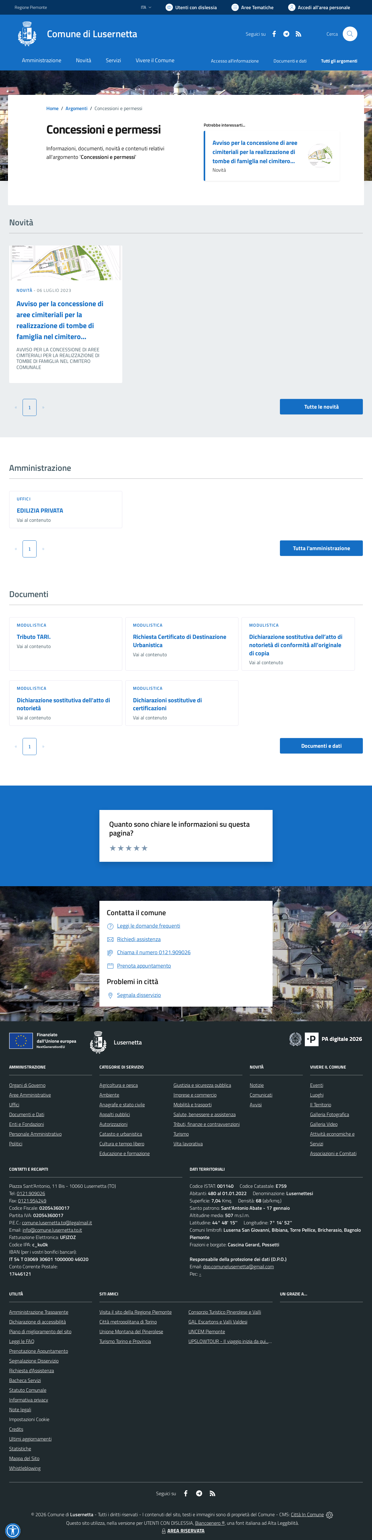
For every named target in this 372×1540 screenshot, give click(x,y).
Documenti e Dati (26, 1114)
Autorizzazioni (113, 1124)
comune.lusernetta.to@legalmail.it (57, 1222)
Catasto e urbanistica (120, 1133)
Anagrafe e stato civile (122, 1104)
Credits (16, 1429)
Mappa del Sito (24, 1458)
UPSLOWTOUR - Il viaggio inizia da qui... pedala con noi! (244, 1341)
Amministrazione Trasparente (38, 1312)
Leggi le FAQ (21, 1341)
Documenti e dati (321, 746)
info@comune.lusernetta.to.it (52, 1230)
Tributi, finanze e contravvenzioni (206, 1124)
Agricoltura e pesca (118, 1085)
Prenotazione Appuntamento (38, 1351)
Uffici (24, 499)
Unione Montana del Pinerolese (131, 1331)
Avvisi (256, 1104)
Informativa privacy (28, 1399)
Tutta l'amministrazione (321, 548)
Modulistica (31, 625)
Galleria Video (324, 1124)
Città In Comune (307, 1514)
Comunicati (261, 1094)
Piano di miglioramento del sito (40, 1331)
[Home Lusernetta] (76, 33)
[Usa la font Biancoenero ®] (191, 7)
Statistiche (20, 1448)
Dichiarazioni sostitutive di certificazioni (167, 704)
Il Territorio (320, 1104)
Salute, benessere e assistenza (204, 1114)
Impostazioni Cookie (29, 1419)
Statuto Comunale (27, 1390)
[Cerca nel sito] (350, 34)
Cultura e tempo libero (121, 1143)
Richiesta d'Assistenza (31, 1370)
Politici (15, 1143)
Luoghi (317, 1094)
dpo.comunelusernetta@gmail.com (238, 1266)
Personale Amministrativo (35, 1133)
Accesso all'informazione (235, 60)
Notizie (257, 1085)
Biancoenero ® (210, 1523)
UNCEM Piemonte (206, 1331)
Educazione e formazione (124, 1153)
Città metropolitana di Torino (128, 1321)
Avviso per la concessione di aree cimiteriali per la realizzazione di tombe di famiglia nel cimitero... (255, 152)
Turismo (181, 1133)
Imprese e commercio (194, 1094)
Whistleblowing (25, 1468)
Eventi (316, 1085)
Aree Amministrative (30, 1094)
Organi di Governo (27, 1085)
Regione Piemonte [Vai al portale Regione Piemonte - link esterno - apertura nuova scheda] (31, 7)
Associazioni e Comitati (333, 1153)
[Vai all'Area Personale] (319, 7)
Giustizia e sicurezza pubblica (202, 1085)
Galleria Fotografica (329, 1114)
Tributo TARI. (34, 636)
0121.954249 (32, 1200)
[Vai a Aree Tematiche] (252, 7)
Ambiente (109, 1094)
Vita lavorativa (188, 1143)
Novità (25, 290)
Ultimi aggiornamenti (30, 1438)
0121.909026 (31, 1193)
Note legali (20, 1409)
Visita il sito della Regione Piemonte (135, 1312)
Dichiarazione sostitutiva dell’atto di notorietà (63, 704)
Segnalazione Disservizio (34, 1360)
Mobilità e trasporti (192, 1104)
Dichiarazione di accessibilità (37, 1321)
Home (52, 108)
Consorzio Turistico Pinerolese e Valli (224, 1312)
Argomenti (77, 108)
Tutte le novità (321, 407)
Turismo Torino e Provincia (125, 1341)
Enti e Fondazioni (26, 1124)
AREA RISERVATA (182, 1530)
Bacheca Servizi (25, 1380)
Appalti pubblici (114, 1114)
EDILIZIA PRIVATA (40, 510)
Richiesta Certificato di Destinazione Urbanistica (179, 641)
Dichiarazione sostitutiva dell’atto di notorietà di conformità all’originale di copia (295, 644)
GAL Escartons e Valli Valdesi (217, 1321)
